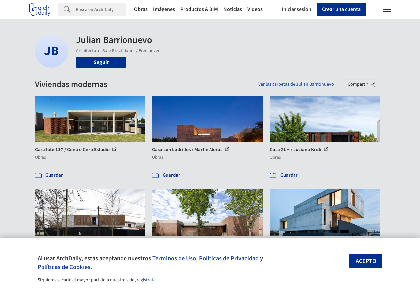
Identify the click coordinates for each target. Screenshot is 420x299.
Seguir (101, 62)
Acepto (366, 261)
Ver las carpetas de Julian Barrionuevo (296, 84)
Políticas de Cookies (64, 267)
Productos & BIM (199, 9)
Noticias (232, 9)
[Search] (101, 9)
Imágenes (164, 9)
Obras (141, 9)
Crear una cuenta (341, 9)
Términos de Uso (174, 258)
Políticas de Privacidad (229, 258)
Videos (255, 9)
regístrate (146, 280)
